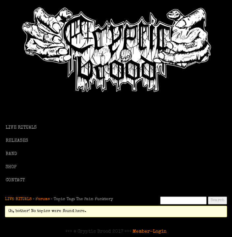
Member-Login (150, 231)
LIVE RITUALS (21, 127)
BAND (11, 154)
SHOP (11, 167)
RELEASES (17, 141)
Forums (43, 199)
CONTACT (15, 180)
